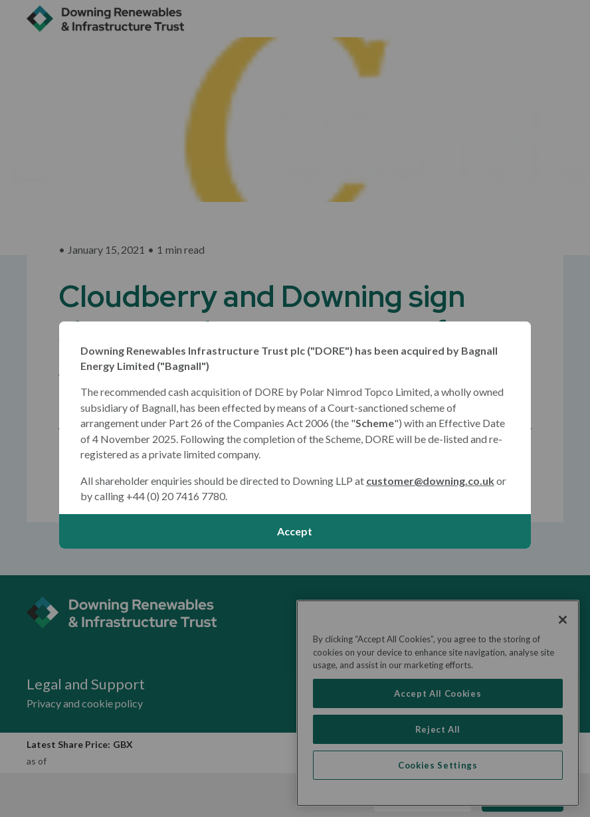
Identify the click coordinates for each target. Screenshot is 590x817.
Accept (294, 531)
